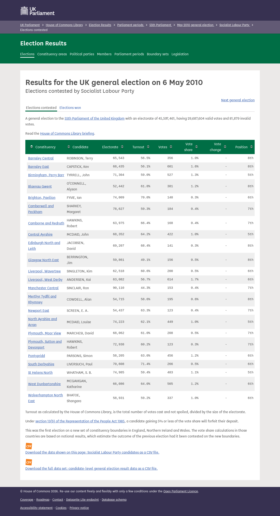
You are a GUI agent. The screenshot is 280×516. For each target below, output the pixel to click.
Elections (27, 54)
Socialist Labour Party (234, 25)
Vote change (215, 147)
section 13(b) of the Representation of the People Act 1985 (80, 421)
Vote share (188, 147)
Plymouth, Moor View (44, 333)
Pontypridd (36, 356)
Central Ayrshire (40, 234)
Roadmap (42, 500)
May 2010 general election (195, 25)
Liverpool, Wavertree (44, 271)
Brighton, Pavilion (41, 198)
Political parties (82, 54)
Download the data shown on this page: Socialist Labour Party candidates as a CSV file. (92, 452)
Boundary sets (158, 54)
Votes (162, 147)
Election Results (100, 25)
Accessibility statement (36, 508)
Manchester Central (43, 288)
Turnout (138, 147)
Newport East (38, 311)
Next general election (238, 100)
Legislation (180, 54)
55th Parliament (160, 25)
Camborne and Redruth (46, 223)
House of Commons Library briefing (67, 133)
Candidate (80, 147)
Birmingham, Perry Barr (46, 175)
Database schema (114, 500)
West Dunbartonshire (44, 384)
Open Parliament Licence (180, 491)
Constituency (45, 147)
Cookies (61, 508)
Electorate (110, 147)
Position (241, 147)
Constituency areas (52, 54)
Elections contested (41, 108)
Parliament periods (130, 25)
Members (104, 54)
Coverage (26, 500)
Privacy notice (79, 508)
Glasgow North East (43, 260)
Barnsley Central (41, 158)
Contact (57, 500)
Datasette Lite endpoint (82, 500)
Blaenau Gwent (40, 186)
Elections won (70, 108)
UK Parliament (30, 25)
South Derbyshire (41, 364)
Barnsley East (38, 167)
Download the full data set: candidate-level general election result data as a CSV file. (91, 469)
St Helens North (40, 373)
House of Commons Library (64, 25)
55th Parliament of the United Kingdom (95, 118)
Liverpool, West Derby (45, 280)
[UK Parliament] (37, 10)
